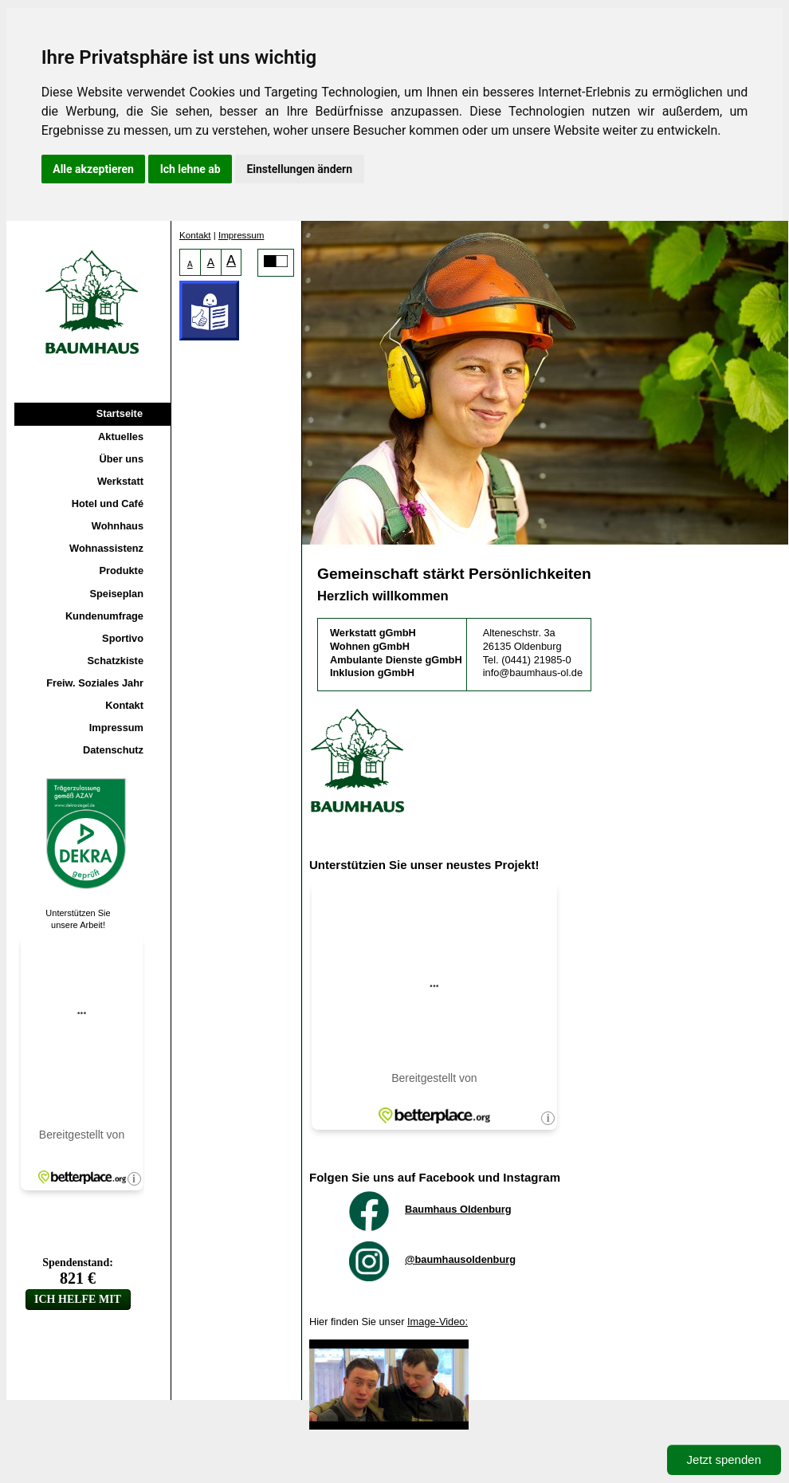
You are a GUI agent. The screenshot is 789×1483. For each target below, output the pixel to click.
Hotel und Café (107, 503)
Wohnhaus (117, 526)
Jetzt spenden (724, 1459)
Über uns (121, 459)
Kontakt (124, 705)
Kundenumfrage (104, 616)
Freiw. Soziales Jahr (94, 683)
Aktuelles (120, 437)
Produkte (121, 570)
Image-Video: (437, 1322)
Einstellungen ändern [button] (299, 169)
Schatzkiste (115, 661)
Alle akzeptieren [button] (93, 169)
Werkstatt (120, 481)
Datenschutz (113, 750)
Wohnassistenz (106, 548)
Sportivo (122, 638)
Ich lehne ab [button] (190, 169)
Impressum (116, 728)
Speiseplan (116, 594)
